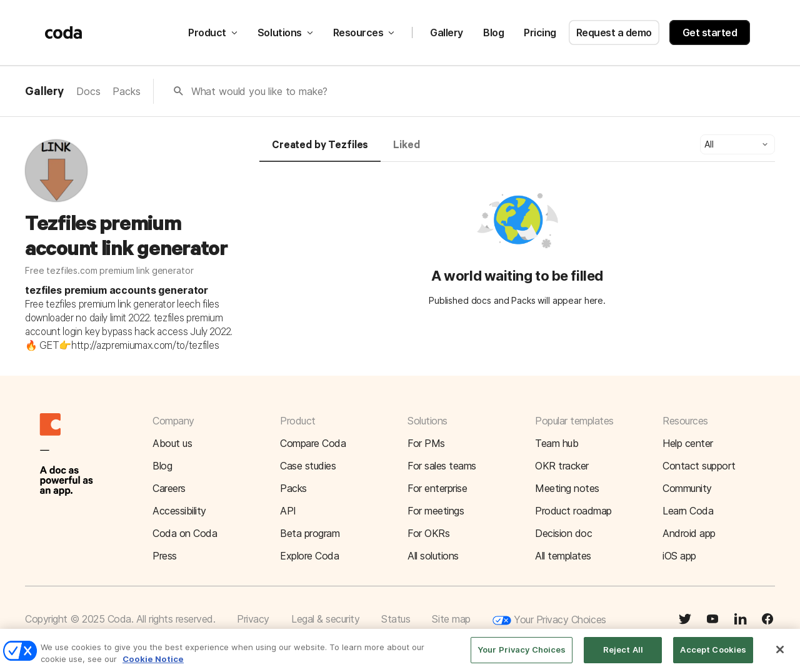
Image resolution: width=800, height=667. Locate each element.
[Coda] (63, 32)
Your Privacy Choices (549, 620)
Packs (126, 91)
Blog (493, 32)
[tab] (320, 150)
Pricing (540, 32)
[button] (737, 144)
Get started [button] (710, 32)
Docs (88, 91)
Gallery (446, 32)
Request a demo (614, 32)
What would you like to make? (259, 91)
